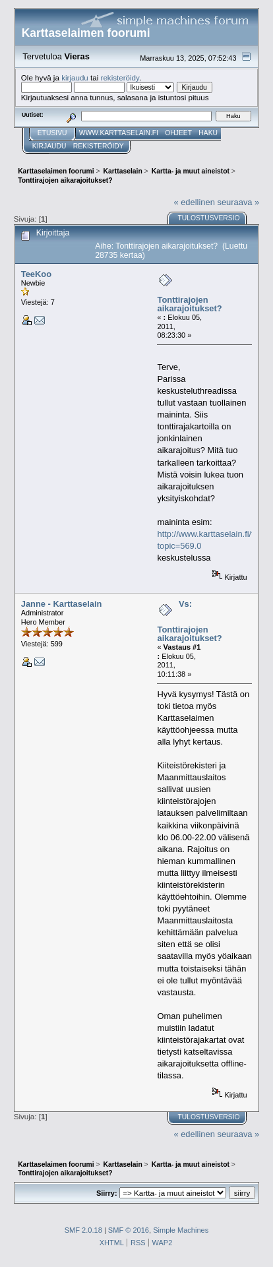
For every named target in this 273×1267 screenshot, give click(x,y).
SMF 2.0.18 (83, 1230)
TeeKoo (36, 274)
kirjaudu (74, 77)
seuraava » (238, 202)
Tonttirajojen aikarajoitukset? (189, 304)
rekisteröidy (120, 77)
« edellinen (193, 202)
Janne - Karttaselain (61, 604)
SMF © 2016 (128, 1230)
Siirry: (106, 1193)
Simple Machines (180, 1230)
